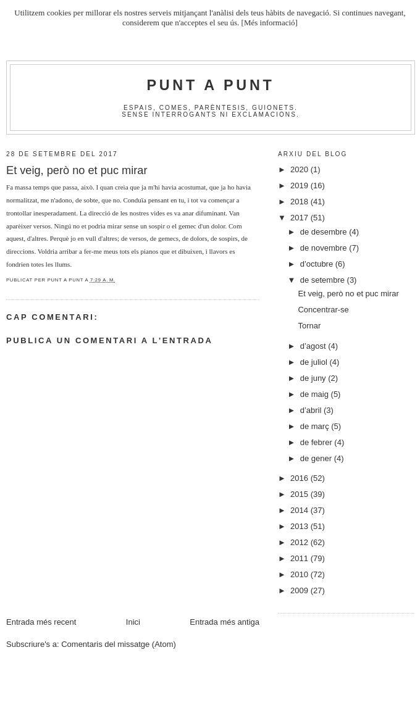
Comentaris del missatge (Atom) (118, 644)
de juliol (315, 362)
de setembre (323, 280)
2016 (300, 478)
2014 (300, 510)
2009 (300, 590)
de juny (314, 378)
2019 (300, 185)
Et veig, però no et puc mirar (348, 293)
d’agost (314, 346)
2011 (300, 558)
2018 (300, 201)
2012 (300, 542)
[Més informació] (270, 22)
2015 (300, 494)
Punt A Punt (211, 85)
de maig (315, 394)
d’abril (312, 410)
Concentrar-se (323, 309)
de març (316, 426)
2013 (300, 526)
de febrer (317, 442)
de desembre (325, 231)
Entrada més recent (41, 622)
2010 (300, 574)
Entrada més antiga (224, 622)
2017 (300, 217)
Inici (133, 622)
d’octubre (317, 264)
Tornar (309, 325)
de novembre (325, 247)
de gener (317, 458)
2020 (300, 169)
